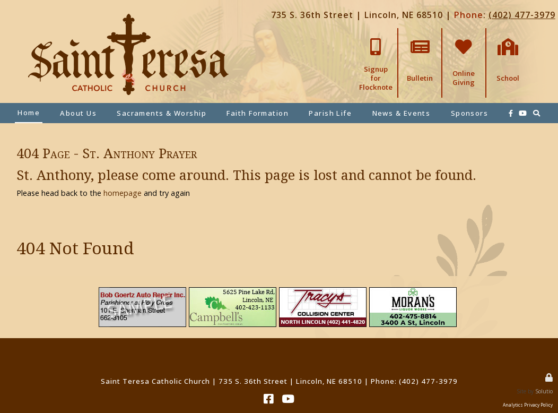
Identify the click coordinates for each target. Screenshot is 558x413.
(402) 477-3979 (522, 15)
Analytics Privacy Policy (528, 405)
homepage (122, 193)
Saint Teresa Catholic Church (155, 381)
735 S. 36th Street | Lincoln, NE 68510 (357, 15)
